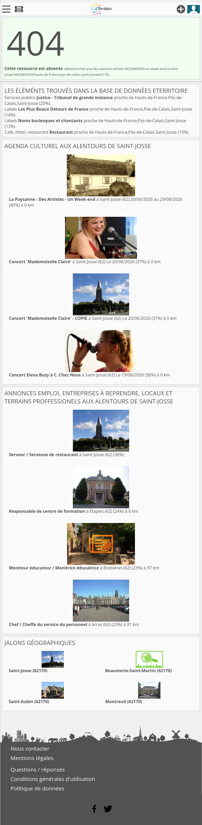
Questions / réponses (38, 769)
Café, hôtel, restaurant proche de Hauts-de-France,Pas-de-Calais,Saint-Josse (91, 132)
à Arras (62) (59, 624)
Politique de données (37, 788)
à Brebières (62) (70, 568)
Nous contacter (30, 748)
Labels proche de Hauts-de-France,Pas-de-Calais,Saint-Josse (98, 109)
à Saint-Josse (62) (69, 199)
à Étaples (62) (60, 511)
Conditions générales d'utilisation (53, 779)
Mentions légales (32, 758)
